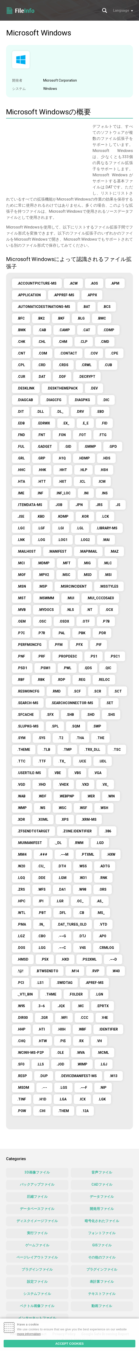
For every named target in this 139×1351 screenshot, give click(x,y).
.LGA (62, 1099)
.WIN (111, 796)
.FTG (102, 435)
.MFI (63, 1018)
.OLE (60, 1053)
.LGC (21, 528)
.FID (104, 423)
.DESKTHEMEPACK (62, 388)
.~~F (83, 1087)
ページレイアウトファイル (37, 1257)
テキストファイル (102, 1294)
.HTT (42, 481)
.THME (50, 994)
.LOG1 (62, 540)
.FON (62, 435)
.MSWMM (46, 598)
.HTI (41, 1029)
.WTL (21, 913)
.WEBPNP (66, 796)
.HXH (61, 1029)
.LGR (60, 901)
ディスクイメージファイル (37, 1221)
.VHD (42, 784)
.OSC (42, 621)
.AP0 (102, 936)
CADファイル (101, 1184)
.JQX (61, 1006)
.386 (107, 831)
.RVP (95, 971)
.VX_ (105, 784)
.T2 (60, 738)
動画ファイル (101, 1306)
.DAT (42, 377)
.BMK (21, 330)
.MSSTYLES (108, 586)
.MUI (70, 598)
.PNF (21, 656)
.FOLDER (76, 994)
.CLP (84, 342)
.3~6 (41, 1006)
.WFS (42, 889)
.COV (94, 353)
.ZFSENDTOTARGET (33, 831)
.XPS (65, 819)
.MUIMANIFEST (29, 843)
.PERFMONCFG (29, 645)
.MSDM (23, 1087)
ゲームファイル (37, 1245)
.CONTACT (68, 353)
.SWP (97, 726)
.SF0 (20, 1064)
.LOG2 (85, 540)
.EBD (100, 412)
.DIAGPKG (82, 400)
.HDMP (84, 458)
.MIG (87, 563)
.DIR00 (22, 1018)
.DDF (62, 377)
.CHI (42, 1111)
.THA (80, 738)
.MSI (108, 575)
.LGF (41, 528)
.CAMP (64, 330)
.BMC (101, 318)
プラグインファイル (37, 1269)
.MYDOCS (46, 610)
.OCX (109, 610)
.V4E (104, 1018)
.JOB (58, 505)
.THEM (63, 1111)
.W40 (116, 971)
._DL (58, 843)
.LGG (42, 948)
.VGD (21, 784)
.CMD (104, 342)
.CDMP (108, 330)
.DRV (80, 412)
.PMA (21, 924)
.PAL (61, 633)
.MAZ (114, 551)
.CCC (84, 1018)
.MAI (106, 540)
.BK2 (41, 318)
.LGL (80, 528)
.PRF (41, 656)
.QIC (108, 668)
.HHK (42, 470)
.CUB (108, 365)
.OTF (86, 621)
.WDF (42, 796)
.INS (104, 493)
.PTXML (87, 854)
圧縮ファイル (37, 1197)
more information (29, 1334)
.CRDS (63, 365)
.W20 (21, 866)
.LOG (41, 540)
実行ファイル (37, 1233)
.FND (21, 435)
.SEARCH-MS (27, 703)
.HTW (42, 1041)
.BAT (86, 307)
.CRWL (86, 365)
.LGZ (21, 936)
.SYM (21, 738)
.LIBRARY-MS (106, 528)
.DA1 (62, 889)
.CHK (21, 342)
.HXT (62, 481)
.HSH (104, 470)
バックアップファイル (37, 1184)
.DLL (40, 412)
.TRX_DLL (92, 749)
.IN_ (42, 924)
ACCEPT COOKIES (69, 1343)
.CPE (114, 353)
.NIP (103, 1087)
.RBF (21, 680)
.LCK (105, 516)
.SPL (55, 726)
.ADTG (104, 866)
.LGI (60, 528)
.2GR (44, 1018)
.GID (68, 446)
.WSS (83, 866)
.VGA (97, 773)
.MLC (107, 563)
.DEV (94, 388)
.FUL (21, 446)
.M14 (75, 971)
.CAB (42, 330)
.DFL (62, 913)
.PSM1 (45, 668)
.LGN (99, 994)
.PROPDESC (67, 656)
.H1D (42, 1099)
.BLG (81, 318)
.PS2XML (89, 959)
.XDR (21, 819)
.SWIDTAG (64, 983)
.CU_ (41, 866)
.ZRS (21, 889)
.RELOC (104, 680)
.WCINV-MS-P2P (30, 1053)
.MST (21, 598)
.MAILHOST (26, 551)
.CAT (86, 330)
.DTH (62, 866)
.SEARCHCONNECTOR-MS (72, 703)
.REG (81, 680)
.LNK (21, 540)
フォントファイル (102, 1233)
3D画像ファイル (37, 1172)
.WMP (22, 808)
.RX (81, 1041)
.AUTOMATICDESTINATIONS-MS (43, 307)
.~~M (64, 854)
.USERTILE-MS (29, 773)
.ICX (82, 1099)
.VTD (103, 924)
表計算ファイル (102, 1281)
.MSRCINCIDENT (73, 586)
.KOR (85, 516)
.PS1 (93, 656)
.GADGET (44, 446)
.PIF (98, 645)
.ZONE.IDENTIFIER (77, 831)
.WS (42, 808)
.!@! (20, 971)
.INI (86, 493)
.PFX (79, 645)
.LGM (62, 878)
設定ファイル (37, 1281)
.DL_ (60, 412)
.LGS (63, 1087)
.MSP (43, 586)
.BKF (61, 318)
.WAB (21, 796)
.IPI (40, 901)
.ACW (73, 283)
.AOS (94, 283)
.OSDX (64, 621)
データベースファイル (37, 1209)
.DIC (106, 400)
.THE (100, 738)
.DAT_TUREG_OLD (72, 924)
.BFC (21, 318)
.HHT (63, 470)
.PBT (42, 913)
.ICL (82, 481)
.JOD (60, 1064)
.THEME (23, 749)
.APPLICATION (29, 295)
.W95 (21, 1006)
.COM (42, 353)
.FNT (41, 435)
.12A (85, 1111)
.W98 (82, 889)
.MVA (80, 1053)
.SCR (97, 691)
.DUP (44, 1076)
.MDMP (43, 563)
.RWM (78, 843)
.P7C (21, 633)
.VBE (57, 773)
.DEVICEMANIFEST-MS (78, 1076)
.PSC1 (115, 656)
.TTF (42, 761)
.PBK (81, 633)
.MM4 (21, 854)
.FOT (82, 435)
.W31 (83, 878)
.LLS (40, 1064)
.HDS (106, 458)
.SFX (50, 715)
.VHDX (63, 784)
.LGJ (103, 1064)
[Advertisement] (47, 157)
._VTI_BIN (25, 994)
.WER (91, 796)
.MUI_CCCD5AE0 (100, 598)
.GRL (21, 458)
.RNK (103, 878)
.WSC (62, 808)
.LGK (102, 1099)
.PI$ (62, 1041)
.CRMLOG (106, 948)
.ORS (102, 889)
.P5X (45, 959)
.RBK (41, 680)
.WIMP (82, 1064)
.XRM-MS (89, 819)
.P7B (106, 621)
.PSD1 (22, 668)
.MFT (66, 563)
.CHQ (21, 1041)
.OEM (21, 621)
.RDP (61, 680)
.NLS (70, 610)
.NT (89, 610)
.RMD (56, 691)
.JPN (79, 505)
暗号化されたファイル (102, 1221)
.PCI (20, 983)
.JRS (99, 505)
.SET (109, 703)
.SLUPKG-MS (28, 726)
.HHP (21, 1029)
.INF (40, 493)
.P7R (41, 633)
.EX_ (66, 423)
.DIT (20, 412)
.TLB (46, 749)
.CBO (42, 936)
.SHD (91, 715)
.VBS (77, 773)
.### (43, 854)
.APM (115, 283)
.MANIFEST (58, 551)
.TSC (117, 749)
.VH (99, 1041)
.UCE (82, 761)
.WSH (104, 808)
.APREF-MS (94, 983)
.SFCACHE (25, 715)
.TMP (67, 749)
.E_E (85, 423)
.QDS (88, 668)
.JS (117, 505)
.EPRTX (103, 1006)
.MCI (21, 563)
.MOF (21, 575)
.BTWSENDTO (47, 971)
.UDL (102, 761)
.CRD (42, 365)
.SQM (75, 726)
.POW (21, 1111)
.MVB (21, 610)
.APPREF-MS (63, 295)
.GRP (41, 458)
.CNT (21, 353)
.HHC (21, 470)
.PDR (102, 633)
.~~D (113, 959)
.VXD (85, 784)
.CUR (21, 377)
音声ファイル (101, 1172)
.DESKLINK (25, 388)
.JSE (20, 516)
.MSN (21, 586)
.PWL (67, 668)
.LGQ (21, 878)
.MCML (103, 1053)
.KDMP (62, 516)
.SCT (118, 691)
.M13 (113, 1076)
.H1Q (62, 458)
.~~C (62, 948)
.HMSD (22, 959)
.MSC (66, 575)
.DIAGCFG (53, 400)
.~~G (62, 936)
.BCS (107, 307)
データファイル (102, 1197)
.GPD (113, 446)
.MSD (87, 575)
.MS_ (101, 913)
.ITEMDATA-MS (29, 505)
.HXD (65, 959)
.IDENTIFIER (108, 1029)
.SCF (77, 691)
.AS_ (99, 901)
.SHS (111, 715)
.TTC (21, 761)
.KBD (41, 516)
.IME (20, 493)
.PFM (58, 645)
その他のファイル (102, 1257)
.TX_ (62, 761)
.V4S (82, 948)
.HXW (111, 854)
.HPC (21, 901)
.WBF (82, 1029)
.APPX (92, 295)
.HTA (21, 481)
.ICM (102, 481)
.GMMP (90, 446)
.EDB (21, 423)
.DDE (41, 878)
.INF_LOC (63, 493)
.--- (44, 1087)
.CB (81, 913)
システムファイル (37, 1294)
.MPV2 (43, 575)
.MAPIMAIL (88, 551)
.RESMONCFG (28, 691)
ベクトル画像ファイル (37, 1306)
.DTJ (82, 936)
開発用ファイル (102, 1209)
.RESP (22, 1076)
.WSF (83, 808)
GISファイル (102, 1245)
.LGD (100, 843)
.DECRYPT (87, 377)
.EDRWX (43, 423)
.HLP (83, 470)
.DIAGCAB (25, 400)
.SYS (41, 738)
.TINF (21, 1099)
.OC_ (80, 901)
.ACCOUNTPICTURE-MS (37, 283)
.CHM (62, 342)
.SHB (70, 715)
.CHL (42, 342)
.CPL (21, 365)
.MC (80, 1006)
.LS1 (40, 983)
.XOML (43, 819)
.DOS (21, 948)
